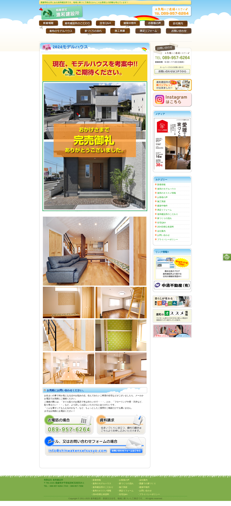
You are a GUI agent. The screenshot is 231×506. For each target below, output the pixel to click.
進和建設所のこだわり (167, 214)
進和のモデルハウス (166, 189)
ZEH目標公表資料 (165, 227)
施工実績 (161, 201)
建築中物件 (162, 206)
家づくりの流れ (164, 218)
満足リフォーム (164, 210)
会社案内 (161, 231)
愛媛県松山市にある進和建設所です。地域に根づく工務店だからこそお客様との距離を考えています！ (85, 2)
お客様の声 (162, 197)
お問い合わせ (163, 235)
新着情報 (161, 184)
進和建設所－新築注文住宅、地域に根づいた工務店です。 (117, 498)
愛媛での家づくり (147, 483)
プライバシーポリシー (167, 239)
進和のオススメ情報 (166, 193)
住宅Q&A (161, 222)
